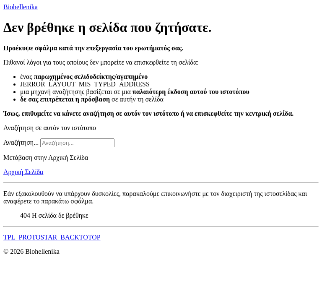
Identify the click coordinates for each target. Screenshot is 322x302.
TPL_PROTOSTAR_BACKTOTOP (52, 237)
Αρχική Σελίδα (23, 171)
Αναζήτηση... (21, 142)
